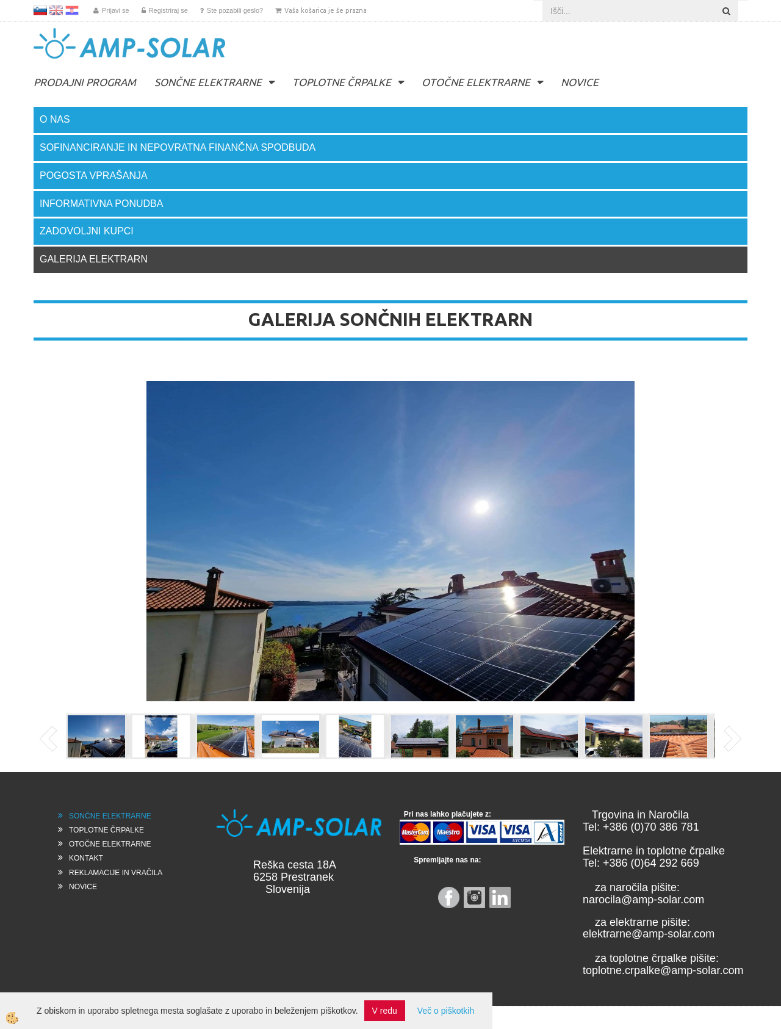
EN (56, 10)
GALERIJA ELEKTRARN (94, 259)
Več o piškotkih (445, 1011)
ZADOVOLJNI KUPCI (87, 231)
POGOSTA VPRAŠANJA (94, 175)
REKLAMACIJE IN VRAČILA (115, 872)
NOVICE (580, 82)
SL (40, 10)
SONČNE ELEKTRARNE (208, 82)
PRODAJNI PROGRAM (85, 82)
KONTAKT (86, 858)
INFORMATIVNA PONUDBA (101, 203)
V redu (384, 1011)
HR (72, 10)
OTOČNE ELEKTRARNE (476, 82)
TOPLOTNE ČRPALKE (341, 82)
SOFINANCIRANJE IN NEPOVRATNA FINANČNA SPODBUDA (177, 147)
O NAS (55, 119)
